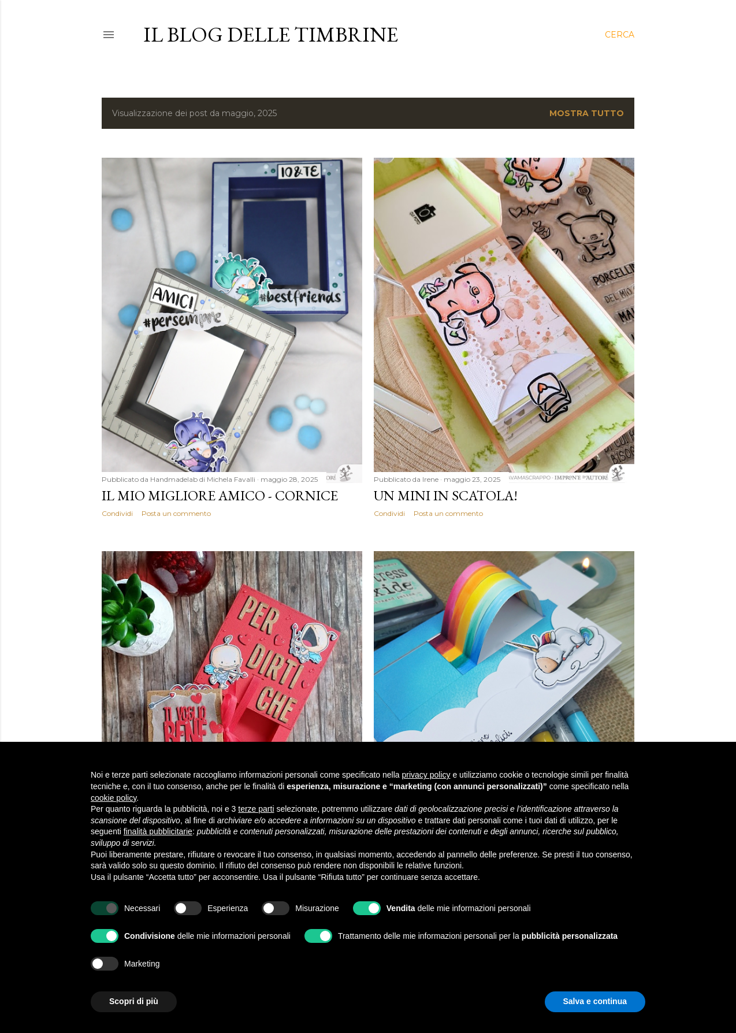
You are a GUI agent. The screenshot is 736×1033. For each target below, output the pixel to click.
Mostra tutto (586, 113)
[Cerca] (619, 35)
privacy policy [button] (426, 774)
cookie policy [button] (113, 797)
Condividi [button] (117, 513)
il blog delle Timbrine (270, 34)
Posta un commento (176, 513)
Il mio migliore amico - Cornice (220, 495)
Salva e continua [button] (595, 1001)
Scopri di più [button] (133, 1001)
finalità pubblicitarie (158, 831)
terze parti (256, 808)
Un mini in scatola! (446, 495)
